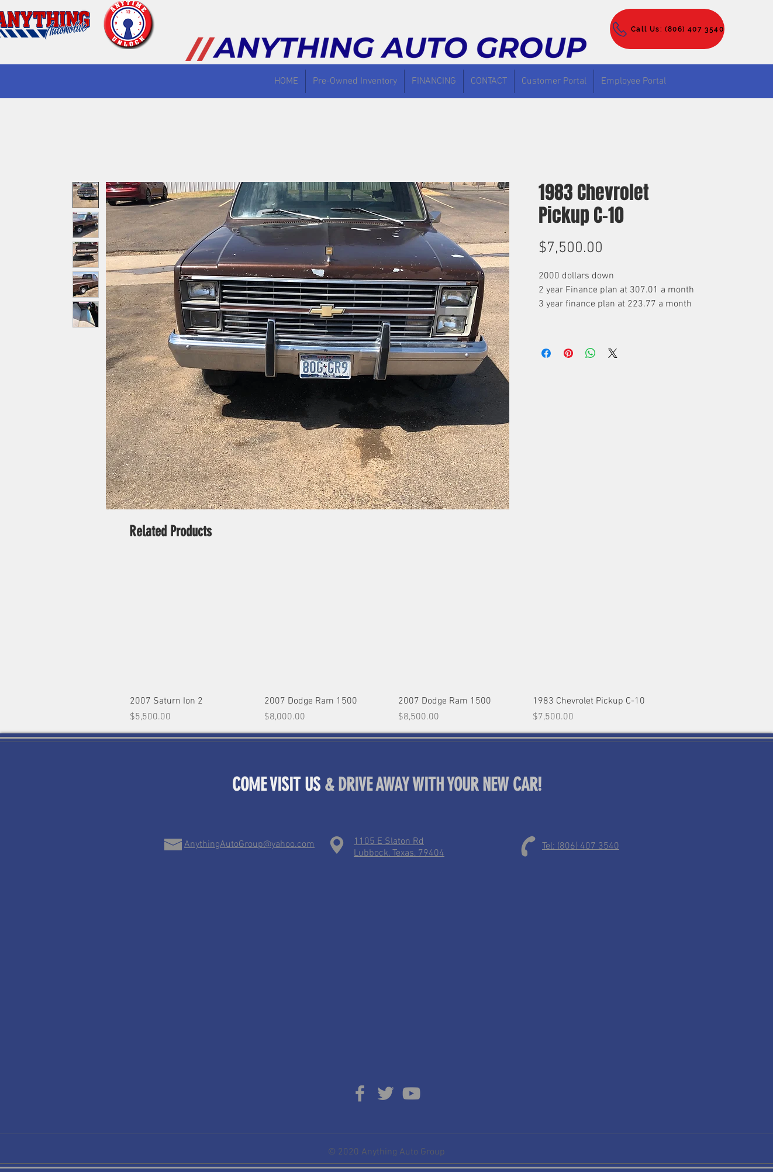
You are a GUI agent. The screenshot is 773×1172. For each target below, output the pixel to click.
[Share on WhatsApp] (591, 353)
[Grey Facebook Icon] (360, 1093)
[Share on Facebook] (546, 353)
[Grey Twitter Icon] (385, 1093)
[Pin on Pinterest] (568, 353)
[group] (392, 643)
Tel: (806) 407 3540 (580, 846)
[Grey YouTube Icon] (411, 1093)
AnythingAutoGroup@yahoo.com (249, 844)
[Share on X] (613, 353)
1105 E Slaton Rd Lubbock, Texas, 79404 (399, 847)
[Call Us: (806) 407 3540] (667, 29)
